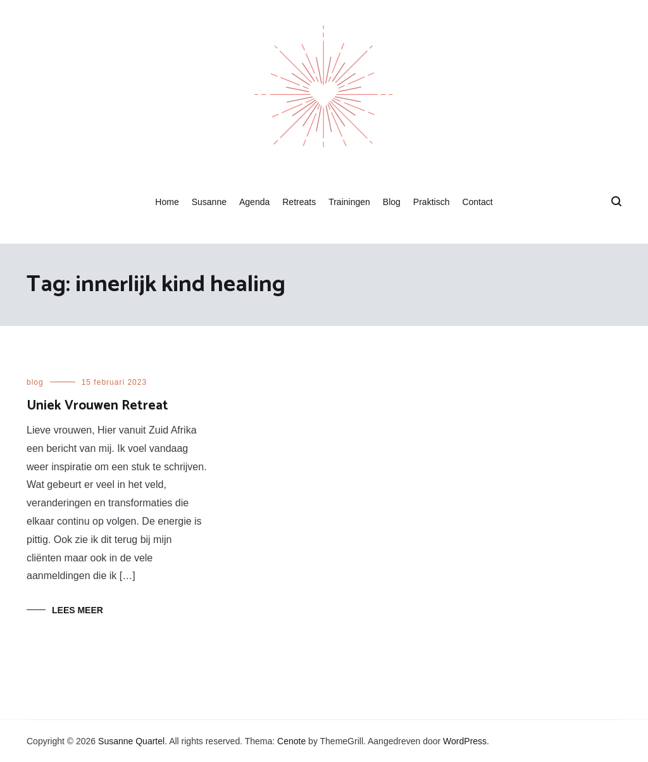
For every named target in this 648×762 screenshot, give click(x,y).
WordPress (465, 741)
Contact (477, 202)
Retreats (299, 202)
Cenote (291, 741)
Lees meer (77, 610)
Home (166, 202)
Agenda (254, 202)
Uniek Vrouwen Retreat (97, 405)
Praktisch (431, 202)
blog (35, 382)
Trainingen (349, 202)
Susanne (209, 202)
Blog (392, 202)
